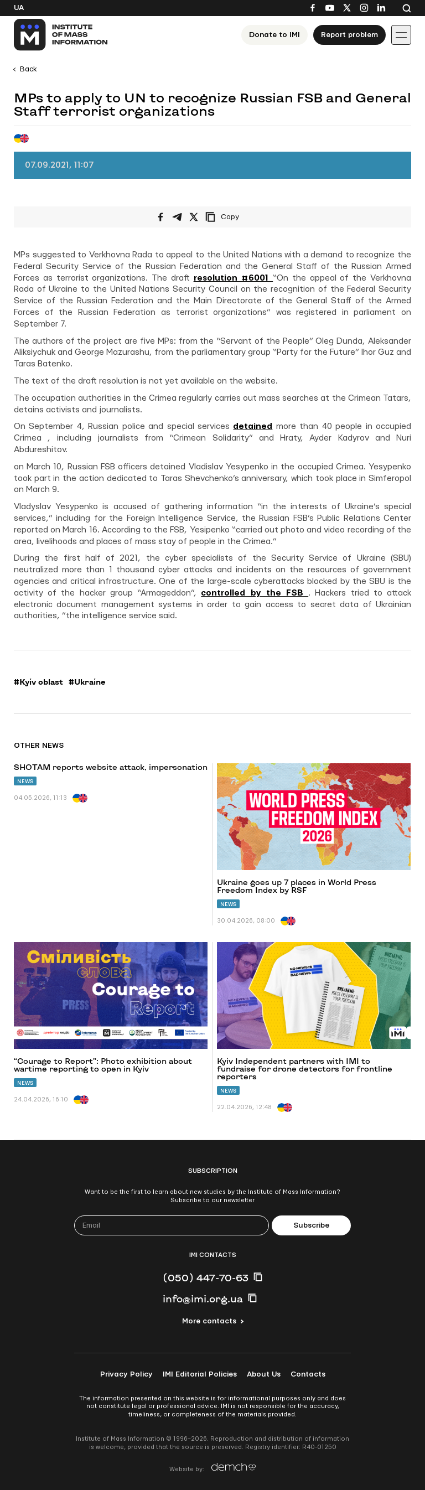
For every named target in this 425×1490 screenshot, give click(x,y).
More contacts (209, 1321)
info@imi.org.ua (203, 1298)
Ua (19, 8)
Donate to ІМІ (274, 35)
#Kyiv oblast (38, 682)
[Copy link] (237, 217)
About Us (264, 1374)
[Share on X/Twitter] (194, 217)
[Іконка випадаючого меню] (401, 35)
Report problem (349, 35)
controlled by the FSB (254, 593)
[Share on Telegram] (177, 217)
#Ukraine (87, 682)
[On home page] (61, 35)
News (25, 781)
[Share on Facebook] (160, 217)
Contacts (308, 1374)
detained (252, 426)
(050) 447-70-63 (205, 1277)
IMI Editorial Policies (200, 1374)
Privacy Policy (126, 1374)
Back (28, 69)
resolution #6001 (233, 278)
